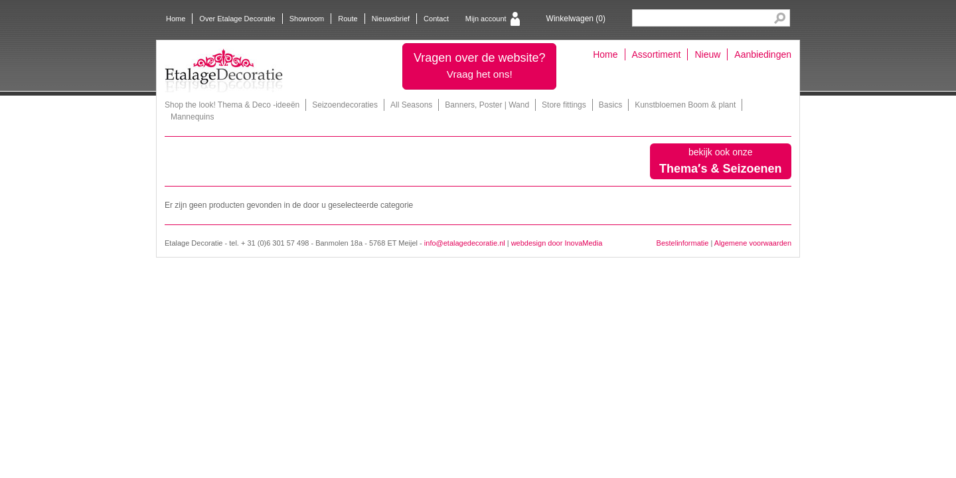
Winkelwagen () (575, 18)
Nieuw (707, 54)
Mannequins (192, 116)
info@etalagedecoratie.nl (464, 243)
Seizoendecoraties (345, 105)
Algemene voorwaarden (752, 243)
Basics (610, 105)
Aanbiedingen (762, 54)
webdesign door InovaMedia (557, 243)
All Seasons (411, 105)
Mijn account (486, 19)
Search (779, 18)
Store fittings (564, 105)
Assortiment (656, 54)
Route (347, 19)
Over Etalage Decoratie (237, 19)
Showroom (307, 19)
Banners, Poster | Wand (487, 105)
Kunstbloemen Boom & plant (685, 105)
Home (175, 19)
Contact (436, 19)
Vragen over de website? (479, 65)
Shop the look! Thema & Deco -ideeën (232, 105)
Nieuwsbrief (391, 19)
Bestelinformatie (683, 243)
